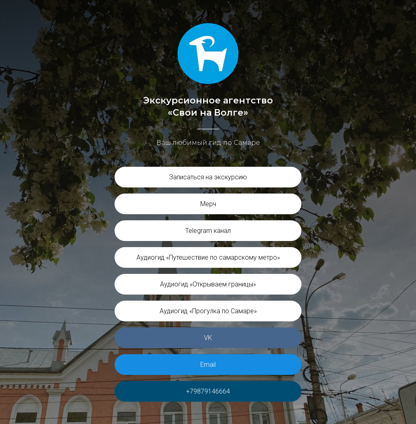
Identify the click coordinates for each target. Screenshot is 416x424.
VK (208, 338)
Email (208, 364)
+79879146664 (208, 391)
